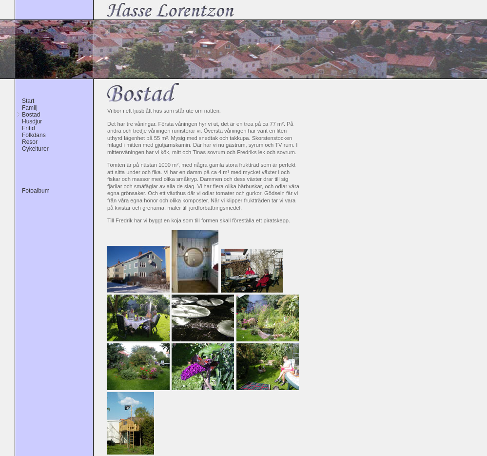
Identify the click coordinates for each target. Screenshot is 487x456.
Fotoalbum (36, 190)
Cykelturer (35, 148)
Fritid (28, 128)
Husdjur (32, 121)
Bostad (31, 114)
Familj (30, 107)
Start (28, 101)
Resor (30, 142)
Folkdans (34, 135)
